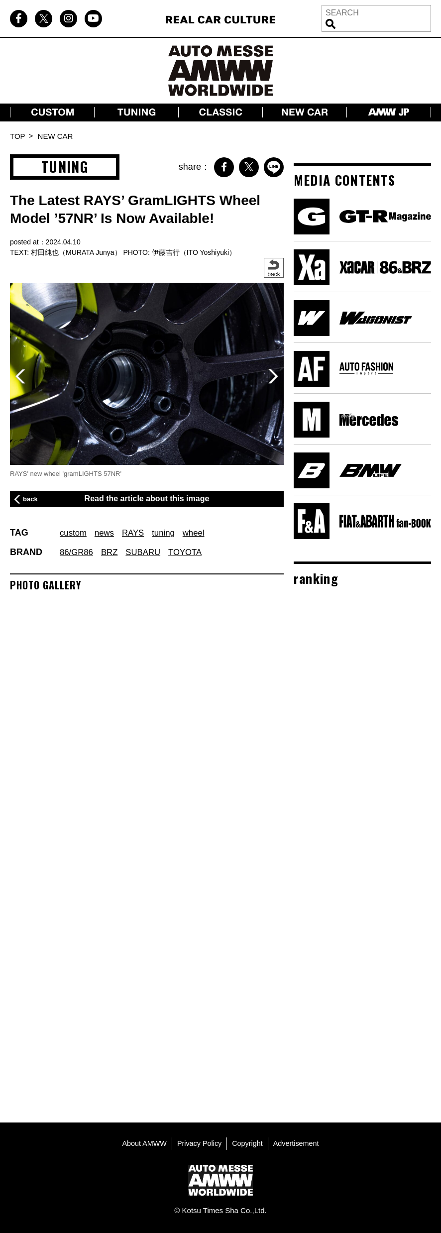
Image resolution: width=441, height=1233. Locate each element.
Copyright (248, 1141)
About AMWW (141, 1141)
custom (74, 533)
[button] (273, 376)
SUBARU (148, 552)
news (107, 533)
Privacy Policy (198, 1141)
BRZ (112, 552)
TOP (17, 136)
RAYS (137, 533)
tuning (169, 533)
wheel (201, 533)
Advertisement (299, 1141)
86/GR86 (78, 552)
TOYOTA (193, 552)
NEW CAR (55, 136)
